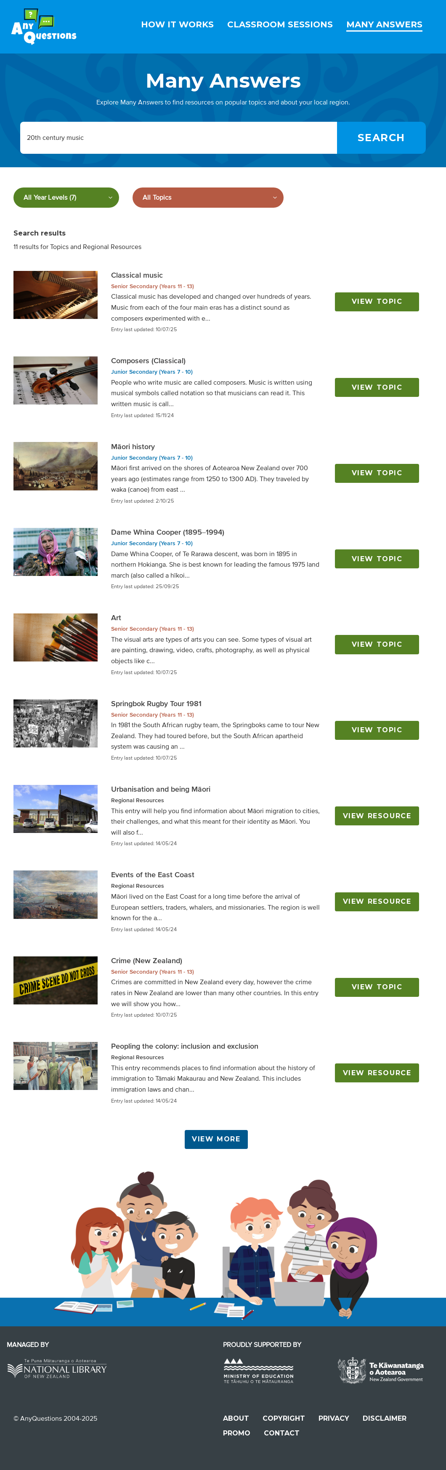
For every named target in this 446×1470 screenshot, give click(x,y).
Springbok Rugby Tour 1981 (156, 703)
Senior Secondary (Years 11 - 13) (152, 286)
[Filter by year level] (66, 197)
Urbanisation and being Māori (160, 789)
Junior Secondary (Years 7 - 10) (152, 371)
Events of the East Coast (152, 874)
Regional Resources (137, 800)
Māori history (133, 446)
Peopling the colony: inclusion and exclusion (184, 1046)
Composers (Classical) (148, 360)
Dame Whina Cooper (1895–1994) (167, 532)
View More (216, 1139)
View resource (377, 816)
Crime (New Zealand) (146, 960)
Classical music (137, 275)
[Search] (381, 138)
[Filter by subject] (208, 197)
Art (116, 617)
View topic (377, 301)
